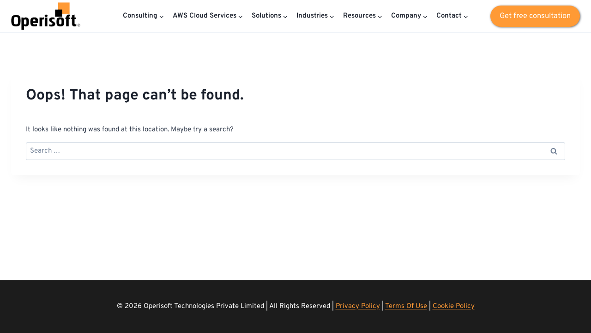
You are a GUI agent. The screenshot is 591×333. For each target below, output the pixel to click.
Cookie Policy (454, 306)
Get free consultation (535, 16)
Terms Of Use (406, 306)
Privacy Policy (358, 306)
